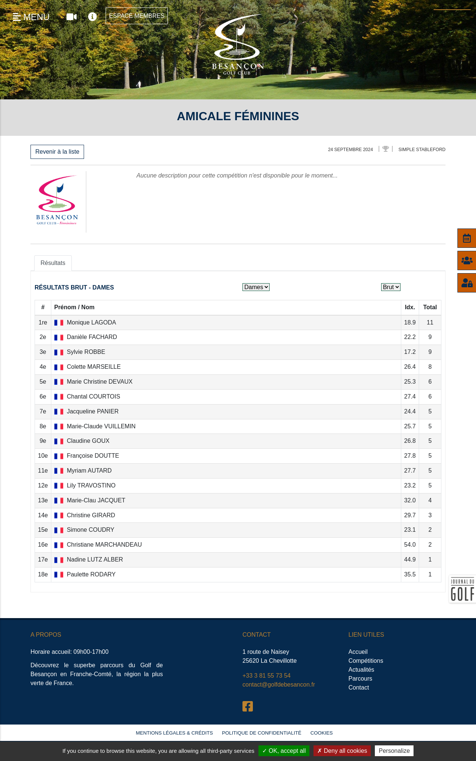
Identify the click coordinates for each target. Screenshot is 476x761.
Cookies (322, 733)
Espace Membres (136, 16)
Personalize (394, 751)
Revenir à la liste (57, 151)
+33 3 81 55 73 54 (266, 675)
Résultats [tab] (53, 263)
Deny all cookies (342, 751)
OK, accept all (284, 751)
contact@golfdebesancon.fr (278, 684)
